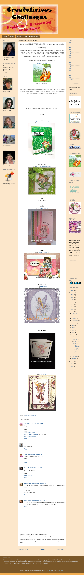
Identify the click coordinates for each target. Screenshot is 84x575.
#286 (70, 55)
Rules (12, 36)
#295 (70, 75)
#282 (70, 47)
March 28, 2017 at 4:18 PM (35, 468)
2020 (72, 304)
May (73, 330)
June (73, 327)
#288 (70, 60)
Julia (25, 454)
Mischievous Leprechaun (43, 122)
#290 (70, 64)
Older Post (61, 549)
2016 (72, 361)
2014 (72, 366)
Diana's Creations (28, 475)
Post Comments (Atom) (33, 553)
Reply (25, 438)
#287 (70, 58)
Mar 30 (75, 339)
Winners (71, 79)
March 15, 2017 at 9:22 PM (35, 423)
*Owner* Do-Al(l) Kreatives (31, 434)
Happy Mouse (44, 208)
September (75, 320)
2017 (72, 311)
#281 (70, 45)
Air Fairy (43, 332)
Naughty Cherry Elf (43, 252)
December (75, 313)
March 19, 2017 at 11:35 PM (34, 454)
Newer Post (23, 549)
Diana (25, 468)
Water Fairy (43, 287)
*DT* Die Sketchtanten (30, 436)
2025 (72, 292)
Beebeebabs (27, 444)
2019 (72, 306)
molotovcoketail (47, 570)
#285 (70, 53)
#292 (70, 68)
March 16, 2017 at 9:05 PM (39, 444)
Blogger (61, 570)
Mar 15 (75, 341)
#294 (70, 73)
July (73, 325)
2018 (72, 309)
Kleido (26, 423)
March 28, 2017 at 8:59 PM (38, 483)
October (74, 318)
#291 (70, 66)
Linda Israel (27, 483)
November (75, 316)
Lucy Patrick (27, 500)
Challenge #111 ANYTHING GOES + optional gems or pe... (77, 348)
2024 (72, 295)
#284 (70, 51)
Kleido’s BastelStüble (29, 432)
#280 (70, 43)
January (74, 358)
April (73, 332)
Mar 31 (75, 337)
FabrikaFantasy (42, 63)
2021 (72, 302)
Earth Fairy (44, 374)
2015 (72, 363)
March (74, 335)
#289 (70, 62)
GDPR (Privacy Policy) (31, 36)
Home (5, 36)
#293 (70, 71)
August (74, 323)
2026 (72, 290)
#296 (70, 77)
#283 (70, 49)
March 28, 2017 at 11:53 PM (39, 500)
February (74, 356)
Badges (19, 36)
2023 (72, 297)
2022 (72, 299)
